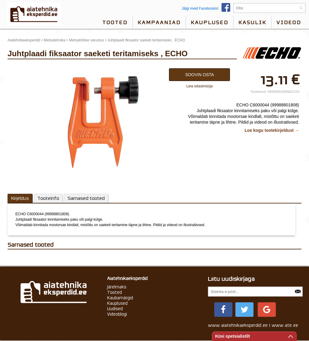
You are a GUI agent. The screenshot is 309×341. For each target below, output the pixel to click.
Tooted (115, 22)
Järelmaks (116, 286)
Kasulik (252, 22)
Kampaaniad (159, 22)
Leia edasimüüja (199, 86)
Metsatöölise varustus (86, 40)
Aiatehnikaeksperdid (24, 40)
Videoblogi (117, 314)
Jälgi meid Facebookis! (207, 8)
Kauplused (209, 22)
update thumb (20, 67)
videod (288, 22)
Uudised (115, 308)
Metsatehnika (54, 40)
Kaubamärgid (120, 297)
